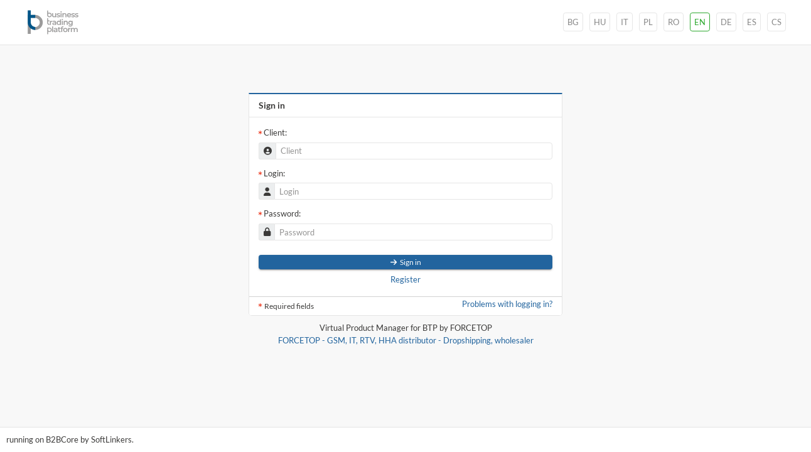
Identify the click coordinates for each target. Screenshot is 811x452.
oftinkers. (112, 439)
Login (273, 173)
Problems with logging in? (507, 304)
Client (274, 132)
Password (281, 213)
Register (405, 280)
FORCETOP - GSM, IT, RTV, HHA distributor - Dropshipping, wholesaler (406, 340)
